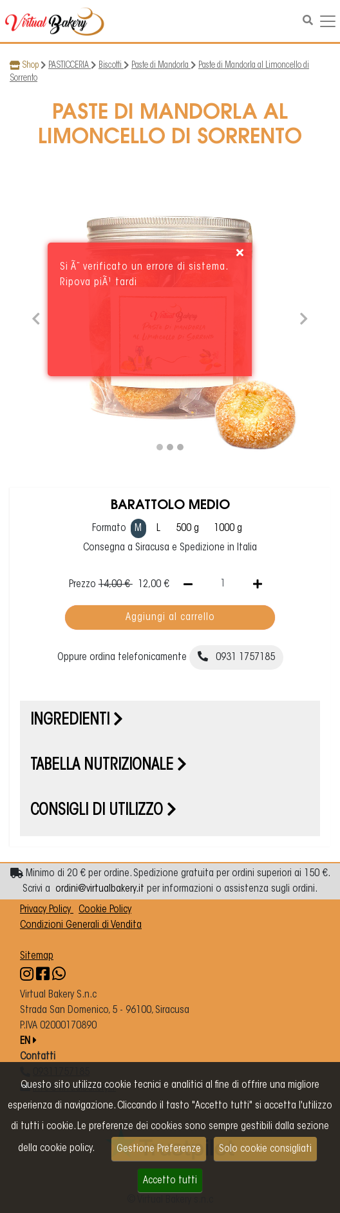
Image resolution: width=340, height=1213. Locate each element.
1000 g (228, 528)
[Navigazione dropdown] (327, 21)
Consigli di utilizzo (103, 811)
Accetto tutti (170, 1181)
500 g (187, 528)
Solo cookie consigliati (265, 1149)
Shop (30, 65)
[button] (36, 316)
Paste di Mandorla (161, 65)
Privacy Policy (46, 910)
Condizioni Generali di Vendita (81, 925)
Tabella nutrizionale (108, 766)
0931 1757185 (236, 657)
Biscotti (111, 65)
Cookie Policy (105, 910)
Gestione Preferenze (159, 1149)
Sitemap (36, 956)
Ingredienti (76, 720)
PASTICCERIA (69, 65)
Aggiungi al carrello (170, 617)
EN (28, 1041)
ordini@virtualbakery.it (99, 889)
